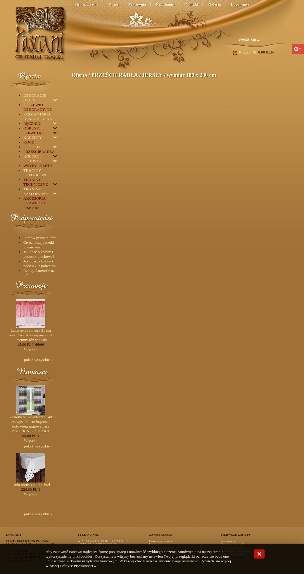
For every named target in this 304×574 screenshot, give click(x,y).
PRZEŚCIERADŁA (114, 75)
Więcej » (30, 349)
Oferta (79, 75)
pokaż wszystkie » (38, 359)
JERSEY (152, 75)
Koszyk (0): (252, 52)
